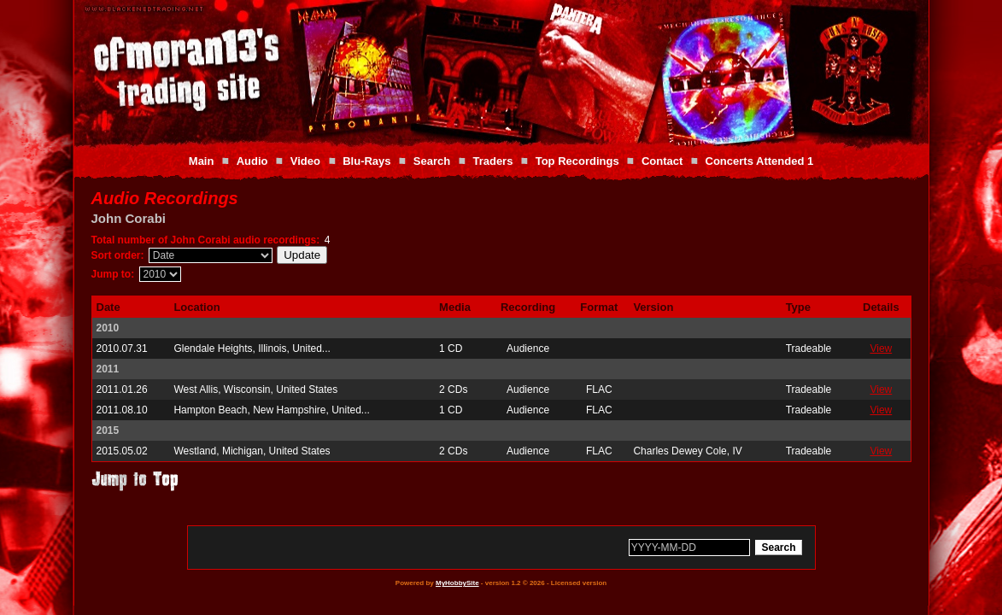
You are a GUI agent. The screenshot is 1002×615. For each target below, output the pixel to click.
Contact (662, 161)
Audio (252, 161)
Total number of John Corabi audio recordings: (205, 240)
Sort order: (117, 255)
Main (201, 161)
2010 (108, 328)
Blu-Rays (366, 161)
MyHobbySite (457, 583)
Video (305, 161)
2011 (108, 369)
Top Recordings (577, 161)
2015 (108, 430)
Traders (492, 161)
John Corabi (129, 218)
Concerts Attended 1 (760, 161)
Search (431, 161)
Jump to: (113, 274)
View (881, 348)
